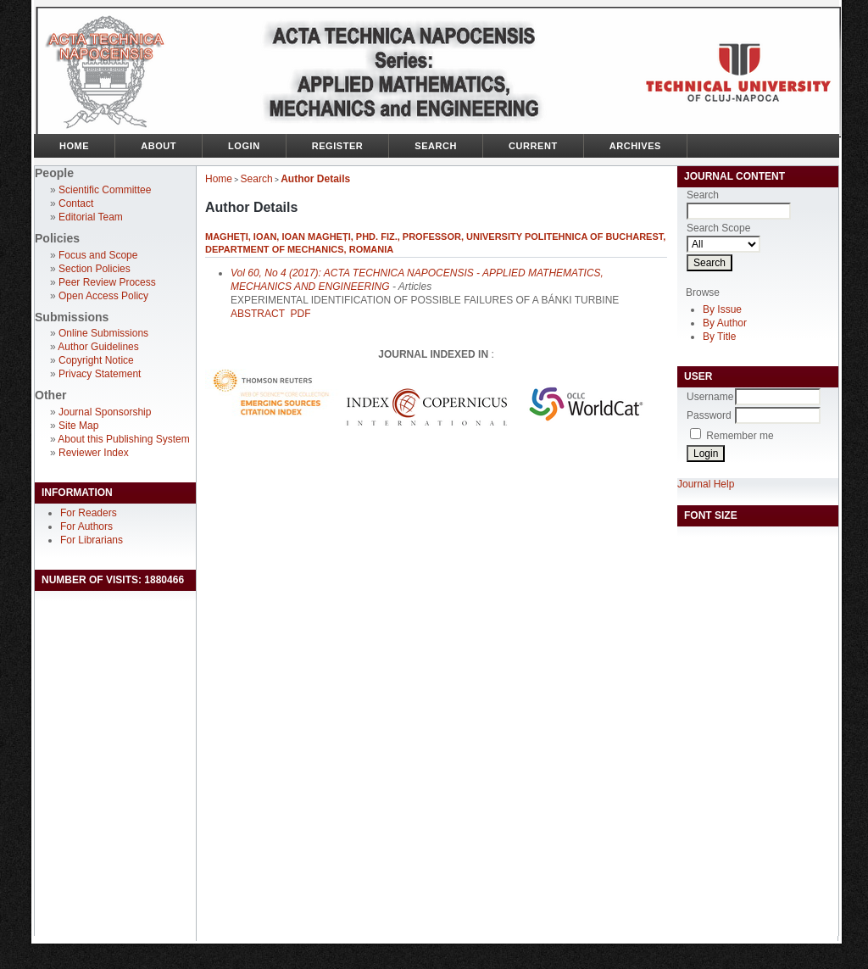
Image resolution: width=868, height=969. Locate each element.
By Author (725, 323)
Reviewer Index (93, 453)
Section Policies (94, 269)
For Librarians (91, 540)
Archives (635, 146)
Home (74, 146)
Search (436, 146)
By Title (719, 336)
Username (710, 397)
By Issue (722, 309)
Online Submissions (103, 333)
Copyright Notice (96, 360)
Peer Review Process (107, 282)
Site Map (78, 426)
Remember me (739, 436)
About (158, 146)
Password (709, 415)
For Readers (88, 513)
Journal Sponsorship (104, 412)
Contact (75, 203)
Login (244, 146)
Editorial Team (90, 217)
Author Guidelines (98, 347)
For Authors (86, 526)
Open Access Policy (103, 296)
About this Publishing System (123, 439)
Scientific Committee (104, 190)
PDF (300, 314)
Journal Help (705, 484)
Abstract (258, 314)
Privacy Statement (99, 374)
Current (533, 146)
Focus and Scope (97, 255)
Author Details (315, 179)
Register (338, 146)
